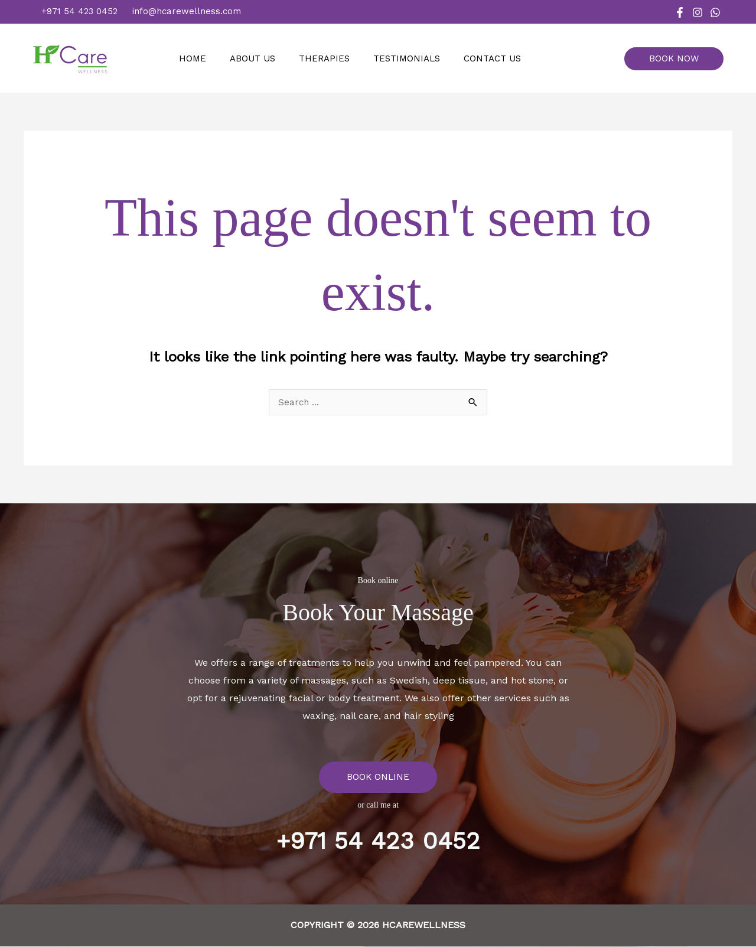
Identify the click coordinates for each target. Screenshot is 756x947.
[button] (678, 58)
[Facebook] (679, 12)
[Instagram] (697, 12)
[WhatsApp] (715, 12)
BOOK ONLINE (378, 777)
